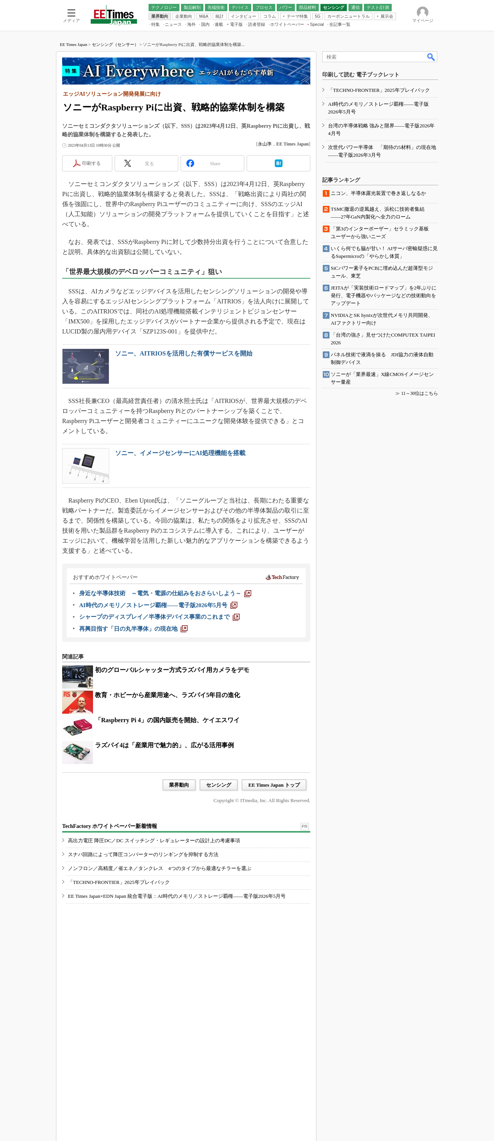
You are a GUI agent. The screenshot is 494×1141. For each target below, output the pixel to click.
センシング (218, 785)
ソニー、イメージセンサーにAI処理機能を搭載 (180, 453)
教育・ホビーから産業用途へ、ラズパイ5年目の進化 (167, 695)
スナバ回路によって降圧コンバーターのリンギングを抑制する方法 (143, 854)
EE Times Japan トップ (274, 785)
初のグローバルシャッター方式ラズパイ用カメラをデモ (172, 670)
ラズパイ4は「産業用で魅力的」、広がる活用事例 (164, 745)
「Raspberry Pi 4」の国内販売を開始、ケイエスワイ (167, 720)
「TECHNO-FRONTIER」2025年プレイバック (119, 882)
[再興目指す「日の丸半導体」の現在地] (133, 629)
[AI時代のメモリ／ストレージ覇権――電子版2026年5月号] (158, 605)
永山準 (265, 144)
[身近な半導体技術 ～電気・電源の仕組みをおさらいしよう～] (165, 593)
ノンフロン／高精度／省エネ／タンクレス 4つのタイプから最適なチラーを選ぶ (159, 868)
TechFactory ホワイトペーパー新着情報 (109, 826)
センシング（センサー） (115, 44)
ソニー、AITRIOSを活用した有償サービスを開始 (183, 353)
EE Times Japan (73, 44)
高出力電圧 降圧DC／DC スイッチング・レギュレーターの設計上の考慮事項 (154, 840)
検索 (431, 56)
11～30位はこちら (419, 393)
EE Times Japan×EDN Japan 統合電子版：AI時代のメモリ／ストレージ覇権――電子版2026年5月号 (177, 896)
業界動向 (179, 785)
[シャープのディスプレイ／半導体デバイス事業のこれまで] (159, 617)
